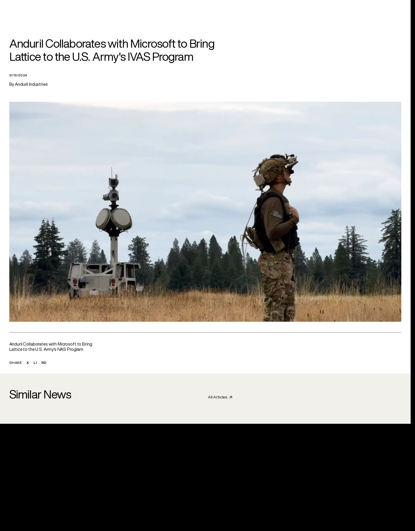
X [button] (28, 362)
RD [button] (44, 362)
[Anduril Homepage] (24, 10)
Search (363, 10)
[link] (163, 10)
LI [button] (35, 362)
